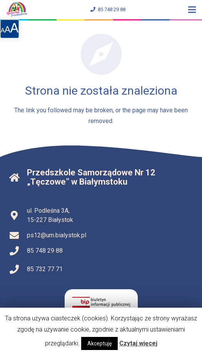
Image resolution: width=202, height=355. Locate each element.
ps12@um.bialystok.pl (56, 235)
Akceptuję (99, 343)
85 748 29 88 (107, 9)
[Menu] (192, 9)
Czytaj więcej (138, 343)
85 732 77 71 (45, 269)
